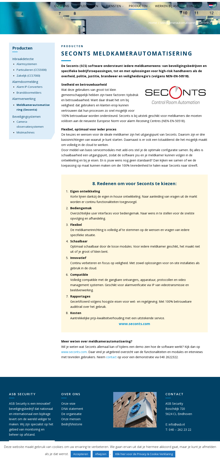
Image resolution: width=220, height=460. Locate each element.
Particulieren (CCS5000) (31, 70)
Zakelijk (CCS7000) (28, 75)
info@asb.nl (177, 424)
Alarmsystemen (27, 64)
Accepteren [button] (80, 454)
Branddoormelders (29, 92)
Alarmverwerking (23, 99)
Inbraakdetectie (23, 59)
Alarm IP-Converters (30, 87)
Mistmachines (26, 132)
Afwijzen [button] (100, 454)
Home (152, 23)
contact (111, 357)
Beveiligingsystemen (26, 117)
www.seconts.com (134, 323)
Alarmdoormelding (25, 82)
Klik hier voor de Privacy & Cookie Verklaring (144, 454)
